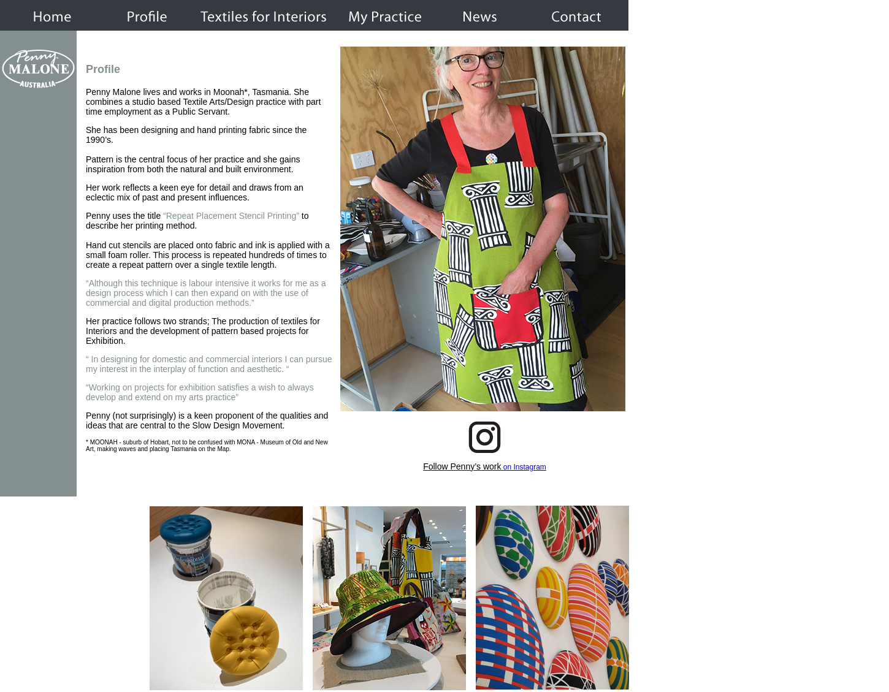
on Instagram (484, 467)
